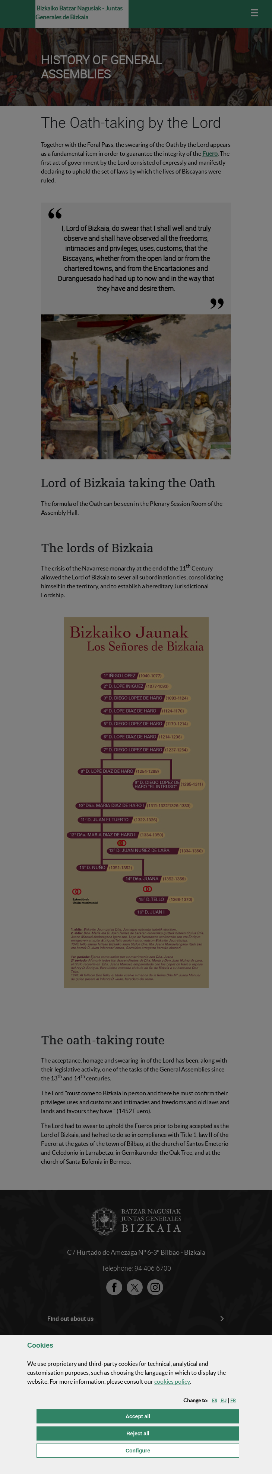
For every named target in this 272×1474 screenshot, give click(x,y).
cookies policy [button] (172, 1381)
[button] (214, 1400)
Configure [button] (178, 1450)
